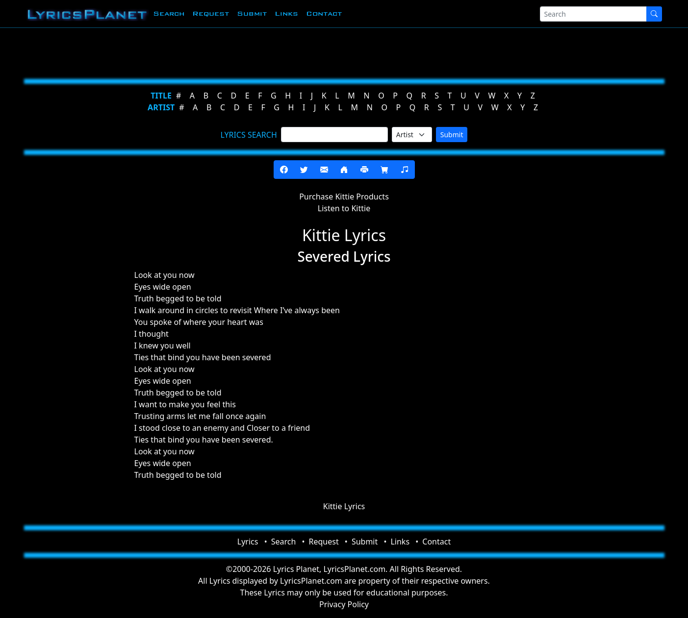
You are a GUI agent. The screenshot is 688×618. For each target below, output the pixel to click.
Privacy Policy (344, 604)
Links (286, 13)
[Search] (593, 14)
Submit (252, 13)
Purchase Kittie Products (344, 196)
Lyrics (247, 541)
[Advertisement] (296, 51)
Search (168, 13)
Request (210, 13)
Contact (324, 13)
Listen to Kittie (344, 208)
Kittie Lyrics (344, 506)
